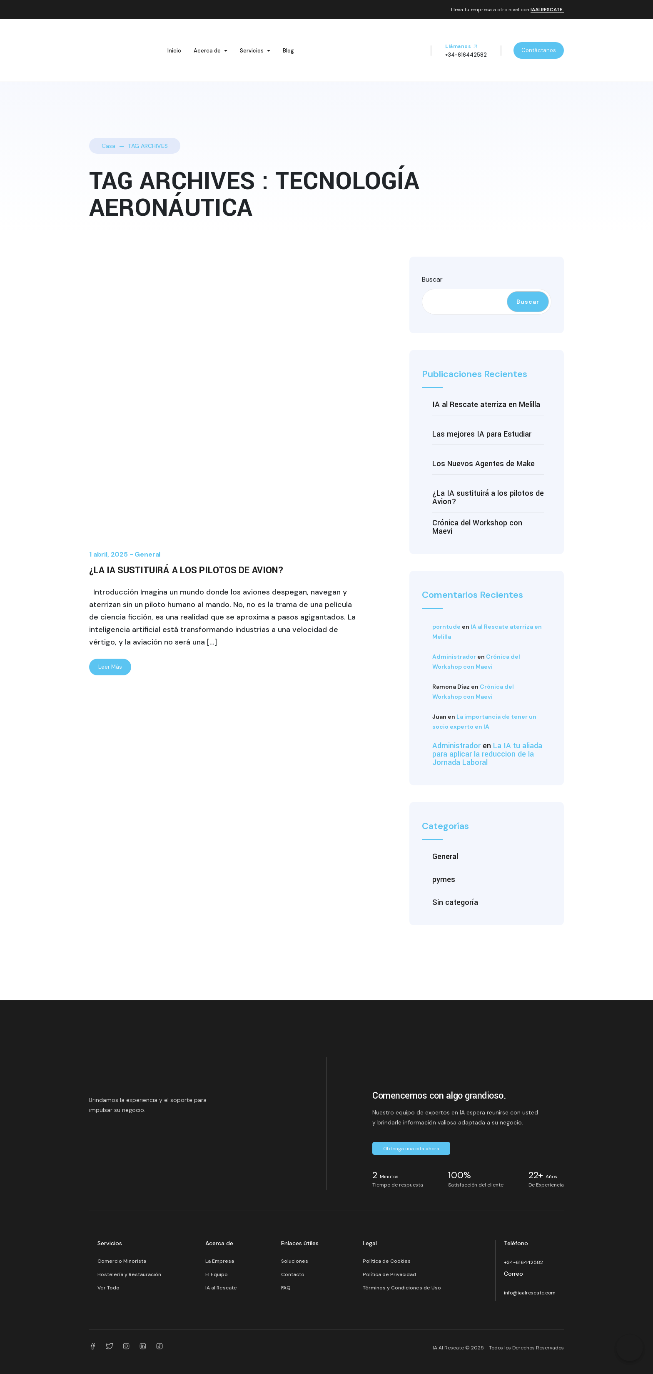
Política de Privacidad (389, 1274)
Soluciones (294, 1261)
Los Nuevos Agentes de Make (483, 463)
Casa (108, 146)
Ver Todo (108, 1287)
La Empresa (219, 1261)
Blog (288, 50)
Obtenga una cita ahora (411, 1148)
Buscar (432, 279)
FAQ (286, 1287)
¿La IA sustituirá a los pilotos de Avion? (186, 570)
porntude (446, 626)
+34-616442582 (523, 1262)
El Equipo (216, 1274)
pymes (443, 879)
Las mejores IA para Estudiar (481, 434)
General (147, 554)
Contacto (292, 1274)
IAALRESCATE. (547, 10)
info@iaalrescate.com (530, 1292)
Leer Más (110, 666)
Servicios (252, 50)
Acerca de (207, 50)
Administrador (454, 656)
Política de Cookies (387, 1261)
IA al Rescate (221, 1287)
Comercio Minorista (121, 1261)
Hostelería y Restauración (129, 1274)
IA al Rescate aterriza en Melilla (486, 404)
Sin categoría (455, 902)
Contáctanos (538, 50)
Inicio (174, 50)
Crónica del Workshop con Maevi (477, 527)
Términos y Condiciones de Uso (402, 1287)
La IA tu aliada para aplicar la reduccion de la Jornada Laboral (487, 754)
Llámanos (461, 46)
